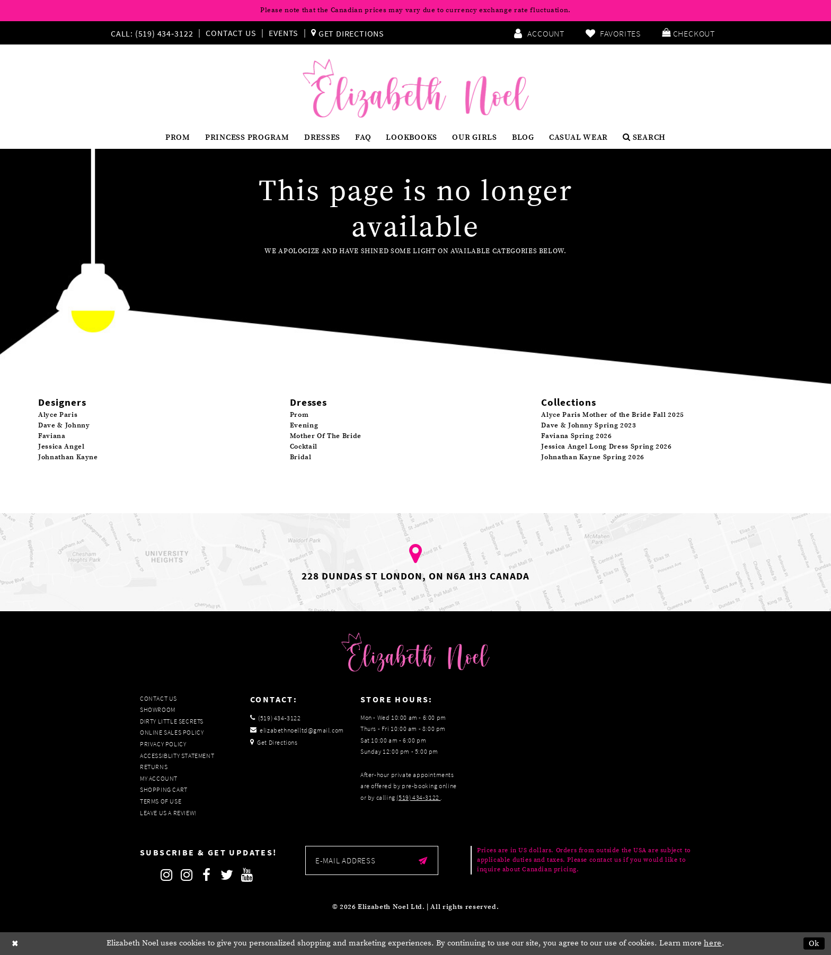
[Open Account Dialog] (539, 32)
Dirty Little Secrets (172, 721)
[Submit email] (423, 860)
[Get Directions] (347, 32)
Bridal (301, 457)
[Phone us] (150, 32)
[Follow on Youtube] (247, 875)
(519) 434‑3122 (418, 797)
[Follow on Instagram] (166, 875)
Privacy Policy (163, 744)
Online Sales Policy (172, 732)
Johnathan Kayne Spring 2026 (592, 457)
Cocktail (303, 446)
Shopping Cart (164, 789)
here (713, 943)
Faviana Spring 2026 (576, 436)
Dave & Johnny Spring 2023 (588, 425)
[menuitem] (154, 32)
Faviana (52, 436)
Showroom (157, 709)
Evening (304, 425)
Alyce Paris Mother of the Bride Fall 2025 (612, 414)
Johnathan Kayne (68, 457)
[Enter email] (371, 860)
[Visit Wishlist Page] (613, 32)
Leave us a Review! (168, 813)
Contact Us (231, 33)
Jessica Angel (61, 446)
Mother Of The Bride (325, 436)
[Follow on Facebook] (207, 875)
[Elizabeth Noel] (416, 88)
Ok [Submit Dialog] (814, 944)
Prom (299, 414)
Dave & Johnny (64, 425)
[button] (688, 32)
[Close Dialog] (15, 943)
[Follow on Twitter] (227, 875)
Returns (153, 767)
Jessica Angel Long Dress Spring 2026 (606, 446)
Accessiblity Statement (177, 756)
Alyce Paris (57, 414)
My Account (159, 778)
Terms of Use (160, 801)
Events (283, 33)
